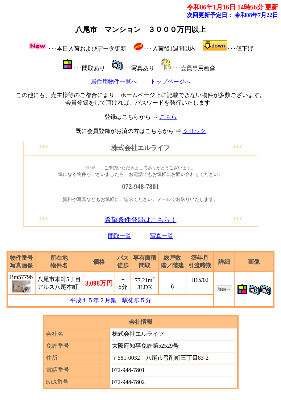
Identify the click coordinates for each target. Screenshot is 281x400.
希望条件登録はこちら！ (141, 219)
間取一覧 (119, 236)
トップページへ (170, 81)
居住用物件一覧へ (114, 81)
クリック (194, 131)
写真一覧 (161, 236)
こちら (168, 117)
